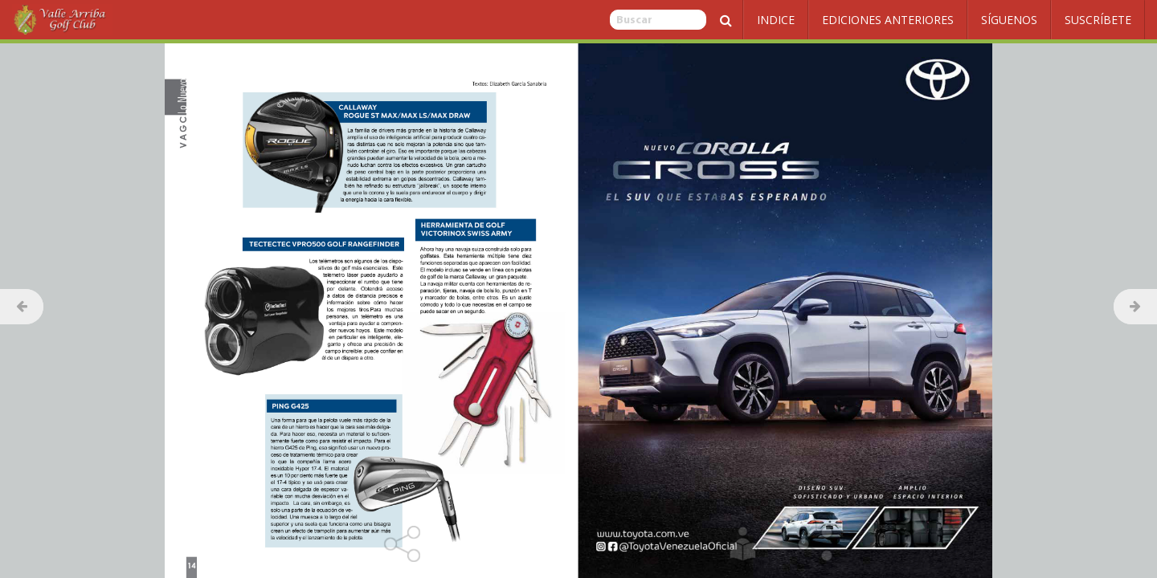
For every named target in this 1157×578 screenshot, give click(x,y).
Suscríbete (1098, 19)
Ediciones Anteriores (888, 19)
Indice (776, 19)
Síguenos (1009, 19)
